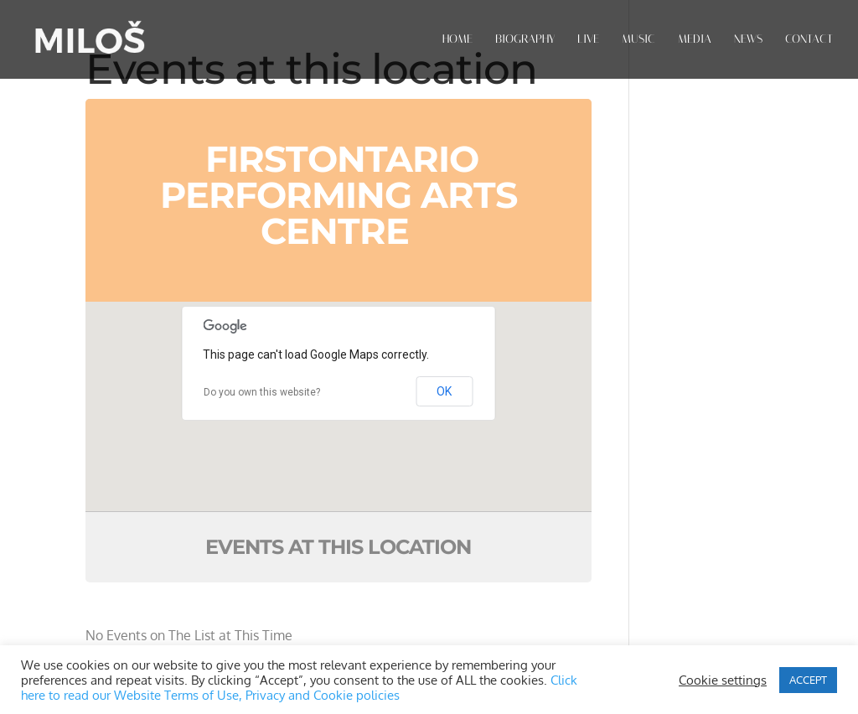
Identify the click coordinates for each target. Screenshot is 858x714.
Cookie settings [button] (723, 679)
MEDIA (694, 40)
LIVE (588, 40)
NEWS (748, 40)
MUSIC (638, 40)
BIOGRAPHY (525, 40)
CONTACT (809, 40)
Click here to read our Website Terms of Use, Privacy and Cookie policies (299, 687)
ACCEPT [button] (808, 679)
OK (444, 391)
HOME (457, 40)
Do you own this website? (262, 392)
